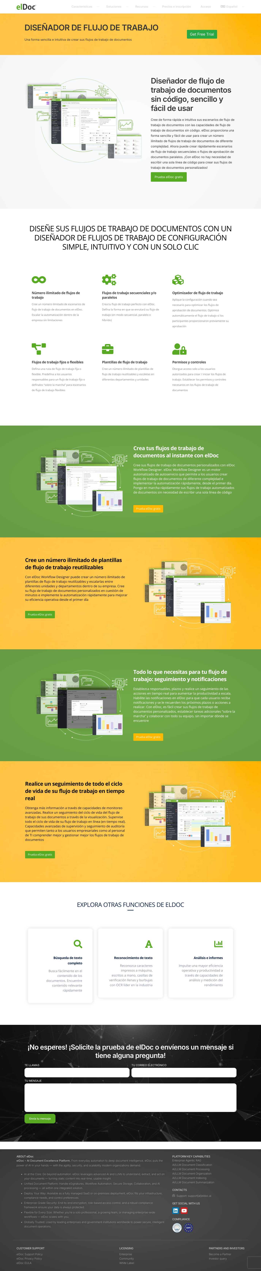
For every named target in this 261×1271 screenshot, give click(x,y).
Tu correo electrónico (148, 1072)
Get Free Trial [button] (202, 34)
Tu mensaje (33, 1088)
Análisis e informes (204, 959)
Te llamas (32, 1072)
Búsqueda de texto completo (63, 962)
